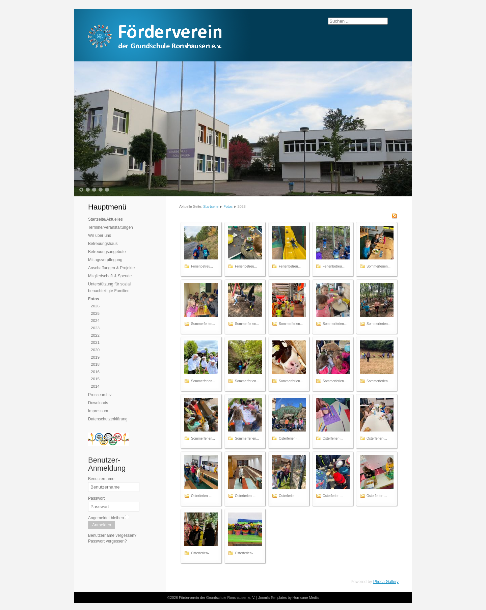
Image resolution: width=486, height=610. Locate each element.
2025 (95, 313)
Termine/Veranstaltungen (110, 227)
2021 (95, 342)
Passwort (96, 498)
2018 (95, 364)
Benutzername (101, 478)
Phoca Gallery (386, 581)
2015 (95, 379)
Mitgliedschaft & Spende (110, 276)
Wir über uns (99, 235)
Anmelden (101, 525)
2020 (95, 350)
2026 (95, 306)
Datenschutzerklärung (108, 419)
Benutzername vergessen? (112, 535)
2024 (95, 320)
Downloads (98, 402)
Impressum (98, 411)
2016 (95, 371)
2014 (95, 386)
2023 (95, 328)
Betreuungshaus (102, 243)
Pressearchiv (99, 394)
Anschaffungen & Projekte (111, 268)
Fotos (93, 299)
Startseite (210, 206)
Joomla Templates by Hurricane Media (288, 597)
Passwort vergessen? (107, 541)
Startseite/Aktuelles (105, 219)
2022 (95, 335)
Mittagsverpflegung (105, 259)
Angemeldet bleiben (106, 518)
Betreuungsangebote (107, 251)
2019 (95, 357)
